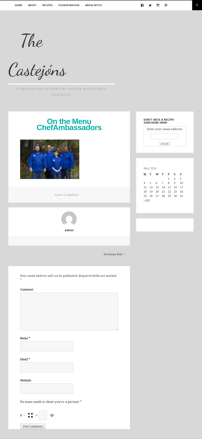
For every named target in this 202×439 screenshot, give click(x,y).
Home (18, 5)
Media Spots (93, 5)
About (32, 5)
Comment (26, 289)
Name (25, 338)
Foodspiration (68, 5)
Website (25, 380)
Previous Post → (115, 254)
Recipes (47, 5)
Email (25, 359)
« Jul (147, 200)
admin (69, 230)
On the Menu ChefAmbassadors (69, 124)
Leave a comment (67, 195)
